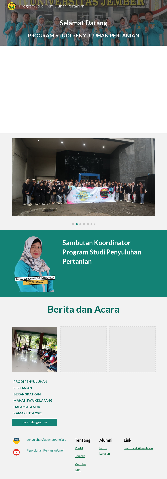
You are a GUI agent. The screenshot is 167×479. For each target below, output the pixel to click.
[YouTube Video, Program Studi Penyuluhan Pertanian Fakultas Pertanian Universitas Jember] (83, 89)
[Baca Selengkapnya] (34, 422)
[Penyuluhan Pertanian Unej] (45, 450)
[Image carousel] (83, 181)
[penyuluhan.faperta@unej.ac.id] (46, 439)
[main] (83, 29)
